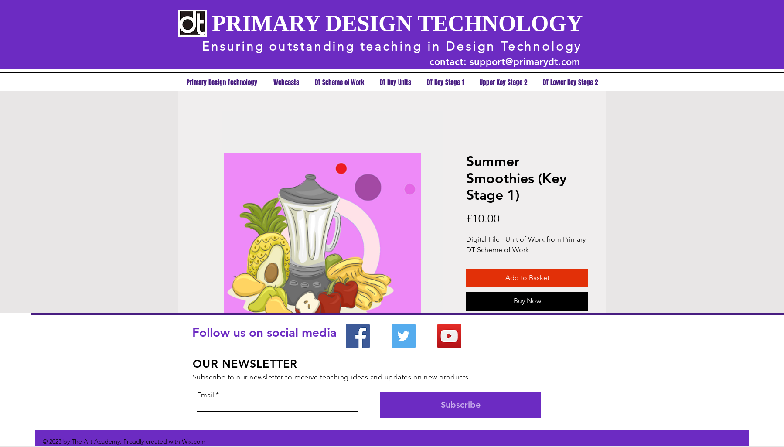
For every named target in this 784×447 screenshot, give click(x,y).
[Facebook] (358, 336)
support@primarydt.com (525, 62)
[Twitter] (404, 336)
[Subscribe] (460, 405)
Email (205, 395)
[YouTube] (449, 336)
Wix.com (193, 441)
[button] (445, 83)
